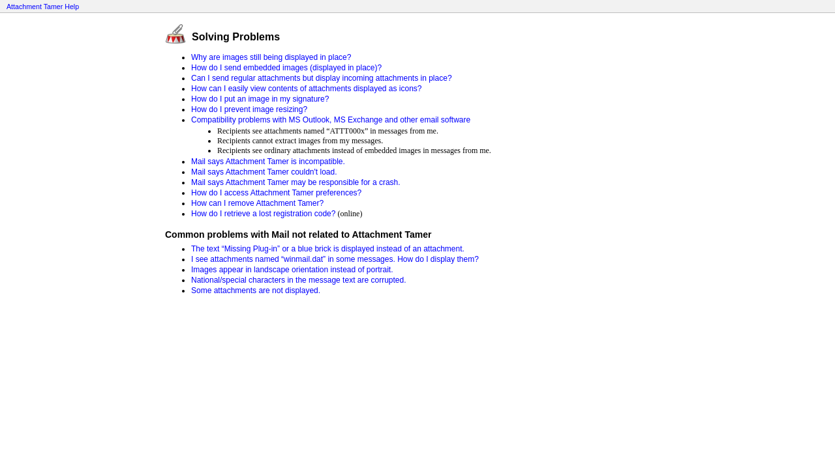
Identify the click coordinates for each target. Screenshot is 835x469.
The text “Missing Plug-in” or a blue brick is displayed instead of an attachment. (327, 248)
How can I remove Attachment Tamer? (257, 203)
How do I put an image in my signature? (260, 99)
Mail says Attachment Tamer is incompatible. (268, 161)
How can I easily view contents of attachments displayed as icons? (306, 88)
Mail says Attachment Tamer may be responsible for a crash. (296, 182)
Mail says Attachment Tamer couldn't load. (264, 172)
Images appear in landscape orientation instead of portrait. (292, 269)
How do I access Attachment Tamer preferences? (276, 192)
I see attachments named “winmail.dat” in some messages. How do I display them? (335, 259)
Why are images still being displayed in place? (271, 57)
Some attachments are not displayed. (255, 290)
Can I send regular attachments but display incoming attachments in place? (321, 78)
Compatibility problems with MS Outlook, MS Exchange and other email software (330, 119)
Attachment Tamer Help (43, 6)
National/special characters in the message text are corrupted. (298, 280)
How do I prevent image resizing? (249, 109)
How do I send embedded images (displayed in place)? (286, 67)
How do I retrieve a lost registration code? (263, 213)
